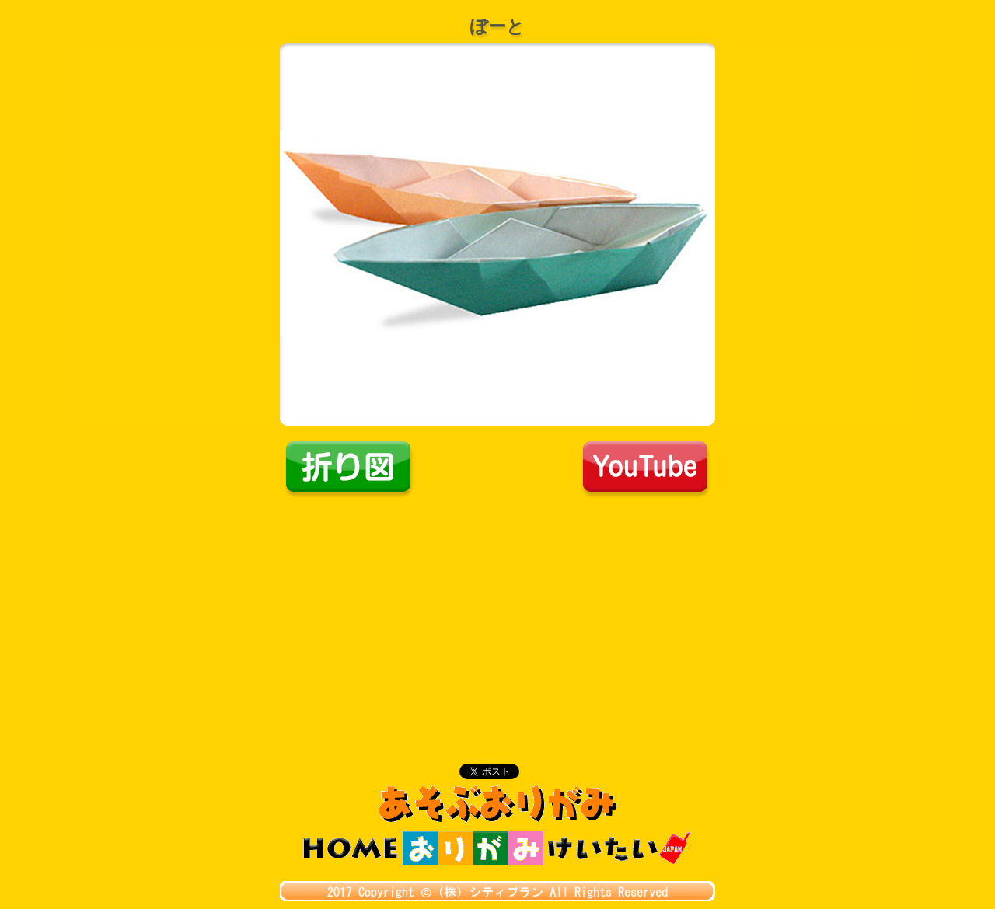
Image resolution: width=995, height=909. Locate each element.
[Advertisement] (497, 615)
